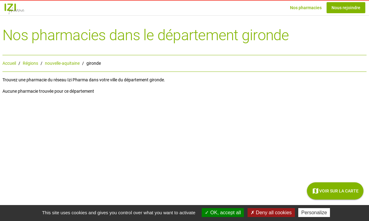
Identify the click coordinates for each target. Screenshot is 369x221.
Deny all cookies (271, 212)
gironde (93, 63)
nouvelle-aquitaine (62, 63)
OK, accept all (223, 212)
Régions (30, 63)
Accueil (9, 63)
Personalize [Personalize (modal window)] (314, 212)
